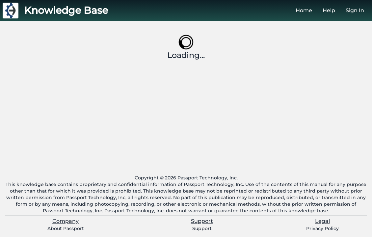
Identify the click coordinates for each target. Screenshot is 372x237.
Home (304, 10)
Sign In (355, 10)
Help (329, 10)
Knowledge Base (66, 10)
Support (202, 228)
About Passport (65, 228)
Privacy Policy (322, 228)
